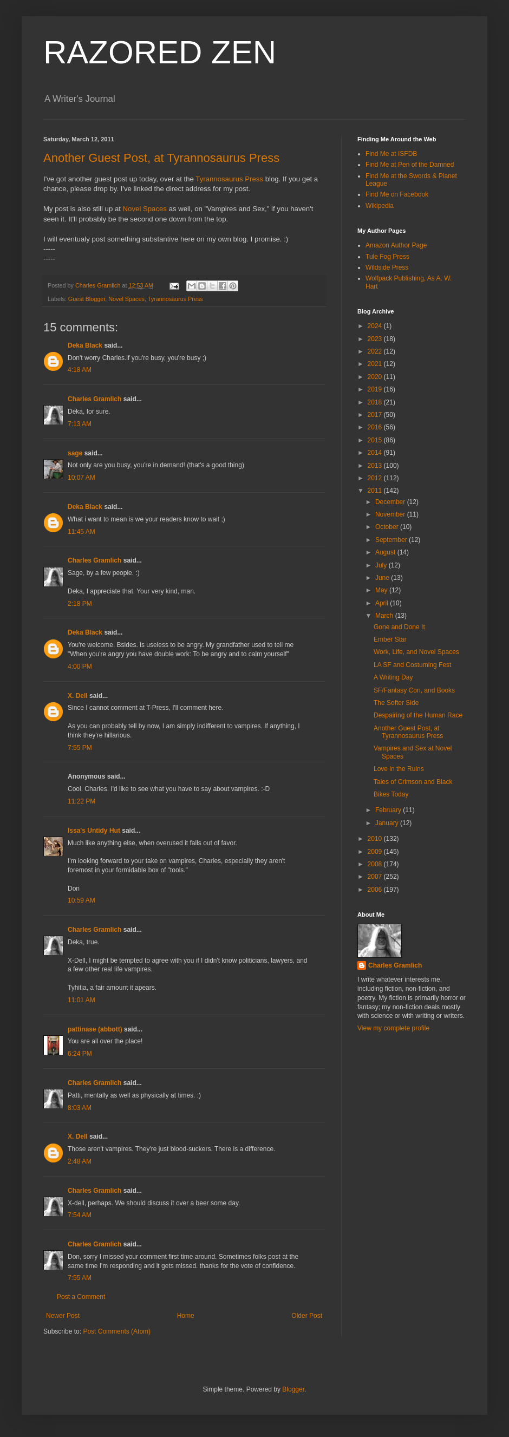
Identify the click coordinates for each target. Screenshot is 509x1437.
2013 (376, 465)
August (386, 552)
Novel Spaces (145, 209)
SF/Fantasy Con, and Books (414, 690)
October (387, 527)
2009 (376, 851)
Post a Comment (81, 1297)
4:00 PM (80, 666)
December (391, 502)
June (383, 578)
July (382, 565)
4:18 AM (80, 370)
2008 (376, 864)
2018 (376, 402)
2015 (376, 440)
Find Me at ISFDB (391, 154)
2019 (376, 389)
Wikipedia (380, 206)
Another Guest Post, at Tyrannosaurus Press (161, 158)
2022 (376, 351)
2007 (376, 876)
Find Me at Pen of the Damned (410, 164)
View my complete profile (393, 1028)
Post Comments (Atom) (117, 1331)
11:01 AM (81, 1000)
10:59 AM (81, 900)
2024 (376, 326)
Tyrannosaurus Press (229, 179)
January (387, 823)
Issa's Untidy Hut (94, 830)
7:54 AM (80, 1215)
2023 (376, 339)
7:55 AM (80, 1278)
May (382, 590)
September (392, 540)
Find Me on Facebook (397, 194)
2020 (376, 377)
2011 (376, 490)
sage (75, 453)
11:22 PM (81, 801)
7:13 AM (80, 424)
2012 (376, 478)
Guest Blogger (86, 299)
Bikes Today (391, 794)
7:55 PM (80, 748)
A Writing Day (393, 677)
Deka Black (85, 345)
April (382, 603)
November (391, 514)
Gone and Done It (399, 627)
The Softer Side (396, 703)
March (385, 615)
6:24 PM (80, 1053)
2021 (376, 364)
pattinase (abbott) (95, 1029)
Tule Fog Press (387, 256)
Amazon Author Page (396, 245)
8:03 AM (80, 1108)
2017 (376, 415)
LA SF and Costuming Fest (412, 665)
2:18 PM (80, 604)
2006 (376, 889)
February (389, 810)
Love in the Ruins (399, 769)
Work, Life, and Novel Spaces (416, 652)
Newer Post (63, 1316)
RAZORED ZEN (159, 52)
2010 (376, 838)
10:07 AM (81, 477)
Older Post (306, 1316)
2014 (376, 452)
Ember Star (390, 639)
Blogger (293, 1389)
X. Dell (78, 696)
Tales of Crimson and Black (413, 782)
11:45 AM (81, 531)
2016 (376, 427)
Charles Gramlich (94, 399)
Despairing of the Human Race (418, 715)
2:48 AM (80, 1161)
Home (185, 1316)
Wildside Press (387, 267)
